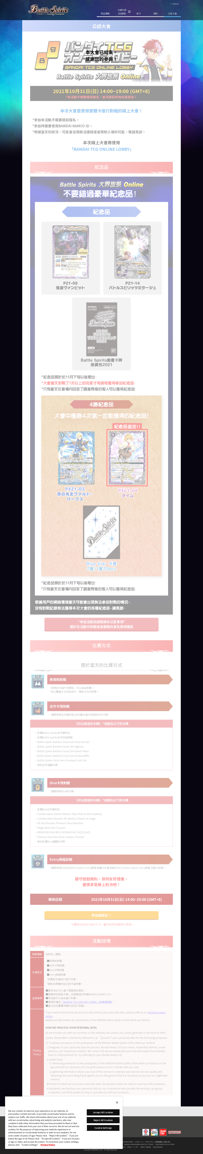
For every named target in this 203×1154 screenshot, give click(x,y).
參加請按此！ (101, 915)
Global (175, 3)
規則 (155, 13)
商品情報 (105, 13)
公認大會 (172, 13)
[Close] (117, 1102)
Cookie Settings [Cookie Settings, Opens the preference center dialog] (103, 1127)
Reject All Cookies (103, 1120)
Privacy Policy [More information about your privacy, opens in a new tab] (48, 1144)
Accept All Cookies (103, 1112)
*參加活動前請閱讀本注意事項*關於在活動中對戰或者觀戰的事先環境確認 (101, 624)
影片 (139, 13)
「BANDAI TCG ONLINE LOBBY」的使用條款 (86, 1002)
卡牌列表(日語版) (122, 11)
